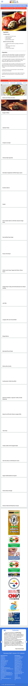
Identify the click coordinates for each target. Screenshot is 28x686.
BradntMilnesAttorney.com (5, 667)
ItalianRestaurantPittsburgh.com (6, 672)
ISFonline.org (3, 665)
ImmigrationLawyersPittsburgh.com (7, 668)
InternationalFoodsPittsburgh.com (7, 673)
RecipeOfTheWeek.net (18, 664)
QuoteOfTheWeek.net (18, 661)
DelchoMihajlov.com (18, 666)
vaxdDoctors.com (18, 678)
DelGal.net (2, 666)
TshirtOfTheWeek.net (18, 671)
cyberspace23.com (4, 655)
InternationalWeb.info (18, 658)
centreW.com (3, 658)
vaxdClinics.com (17, 677)
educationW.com (4, 662)
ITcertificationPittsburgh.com (6, 678)
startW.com (3, 656)
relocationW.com (18, 659)
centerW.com (3, 659)
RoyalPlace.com (3, 670)
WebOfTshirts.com (18, 670)
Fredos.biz (2, 677)
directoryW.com (17, 655)
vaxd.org (16, 674)
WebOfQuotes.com (18, 660)
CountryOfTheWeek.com (19, 656)
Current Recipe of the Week (7, 8)
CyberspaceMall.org (4, 661)
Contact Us (25, 684)
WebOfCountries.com (18, 667)
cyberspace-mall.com (4, 660)
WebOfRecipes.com (18, 662)
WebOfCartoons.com (18, 665)
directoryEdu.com (4, 664)
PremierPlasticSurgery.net (19, 672)
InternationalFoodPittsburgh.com (6, 674)
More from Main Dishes (20, 8)
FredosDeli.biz (3, 676)
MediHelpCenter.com (18, 673)
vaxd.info (16, 676)
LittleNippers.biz (3, 671)
